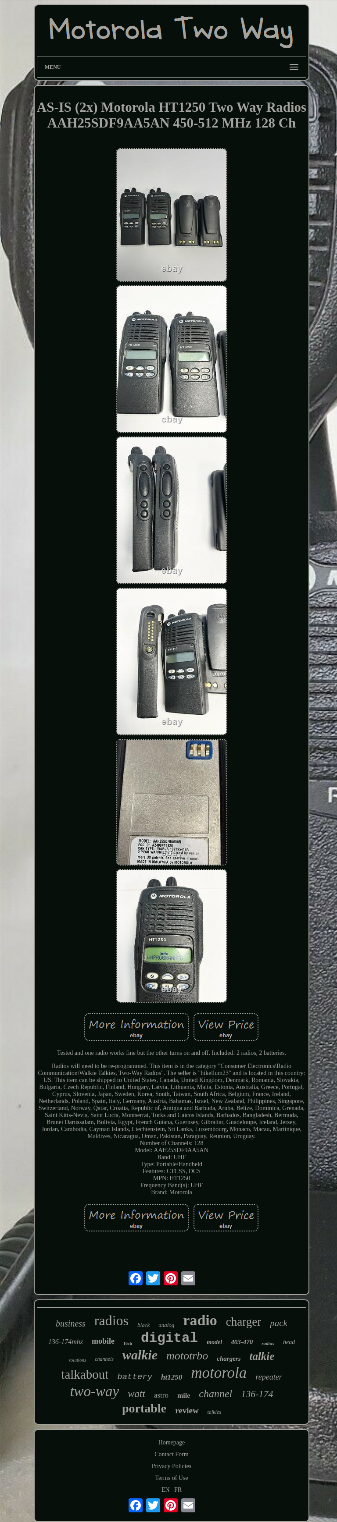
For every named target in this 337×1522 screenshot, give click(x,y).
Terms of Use (171, 1478)
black (143, 1325)
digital (169, 1338)
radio (200, 1320)
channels (104, 1359)
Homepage (171, 1442)
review (186, 1410)
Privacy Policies (172, 1466)
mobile (103, 1341)
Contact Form (171, 1454)
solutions (77, 1359)
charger (243, 1321)
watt (136, 1393)
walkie (140, 1355)
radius (268, 1343)
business (71, 1323)
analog (166, 1325)
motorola (219, 1372)
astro (161, 1395)
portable (144, 1408)
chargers (228, 1358)
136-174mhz (65, 1341)
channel (215, 1393)
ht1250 (171, 1377)
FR (178, 1490)
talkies (214, 1412)
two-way (94, 1391)
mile (183, 1395)
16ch (127, 1343)
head (289, 1342)
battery (134, 1377)
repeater (268, 1377)
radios (111, 1320)
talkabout (84, 1374)
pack (278, 1323)
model (214, 1342)
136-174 (257, 1393)
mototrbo (187, 1355)
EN (165, 1490)
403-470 (242, 1341)
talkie (261, 1356)
